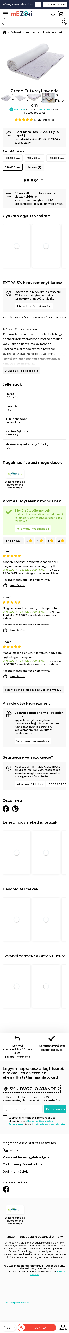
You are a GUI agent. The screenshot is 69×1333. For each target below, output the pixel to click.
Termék (8, 317)
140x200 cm (41, 570)
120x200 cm (56, 157)
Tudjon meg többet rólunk (22, 1164)
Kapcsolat (38, 4)
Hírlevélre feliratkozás (33, 306)
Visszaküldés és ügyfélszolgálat (26, 1157)
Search (63, 21)
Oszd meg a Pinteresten (15, 808)
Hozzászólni (17, 585)
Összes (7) (34, 167)
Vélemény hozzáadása (32, 528)
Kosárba (39, 1327)
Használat (22, 317)
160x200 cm (41, 661)
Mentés (63, 1329)
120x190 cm (34, 157)
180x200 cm (41, 612)
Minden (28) (13, 540)
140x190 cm (12, 167)
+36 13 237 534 (57, 4)
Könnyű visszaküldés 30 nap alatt (17, 1051)
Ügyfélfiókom (13, 1150)
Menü (5, 13)
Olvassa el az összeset (21, 370)
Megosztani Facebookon (6, 808)
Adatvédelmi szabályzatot (49, 1124)
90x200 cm (13, 157)
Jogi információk (15, 1171)
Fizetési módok (43, 317)
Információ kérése (29, 784)
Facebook (6, 1189)
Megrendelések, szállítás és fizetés (29, 1143)
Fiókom (45, 13)
